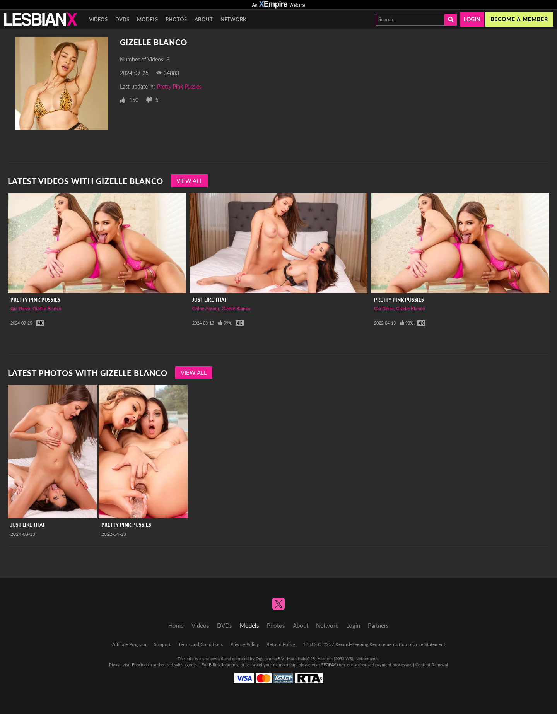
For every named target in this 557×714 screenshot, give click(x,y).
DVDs (122, 19)
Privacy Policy (245, 644)
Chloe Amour (205, 308)
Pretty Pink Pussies (179, 86)
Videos (98, 19)
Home (176, 625)
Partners (378, 625)
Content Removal (431, 664)
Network (233, 19)
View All (189, 180)
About (204, 19)
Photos (176, 19)
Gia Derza (20, 308)
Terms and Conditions (200, 644)
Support (162, 644)
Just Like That (209, 300)
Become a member (519, 19)
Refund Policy (281, 644)
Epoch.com (142, 664)
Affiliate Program (129, 644)
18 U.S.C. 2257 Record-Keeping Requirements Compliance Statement (374, 644)
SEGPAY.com (333, 664)
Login (472, 19)
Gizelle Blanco (47, 308)
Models (147, 19)
